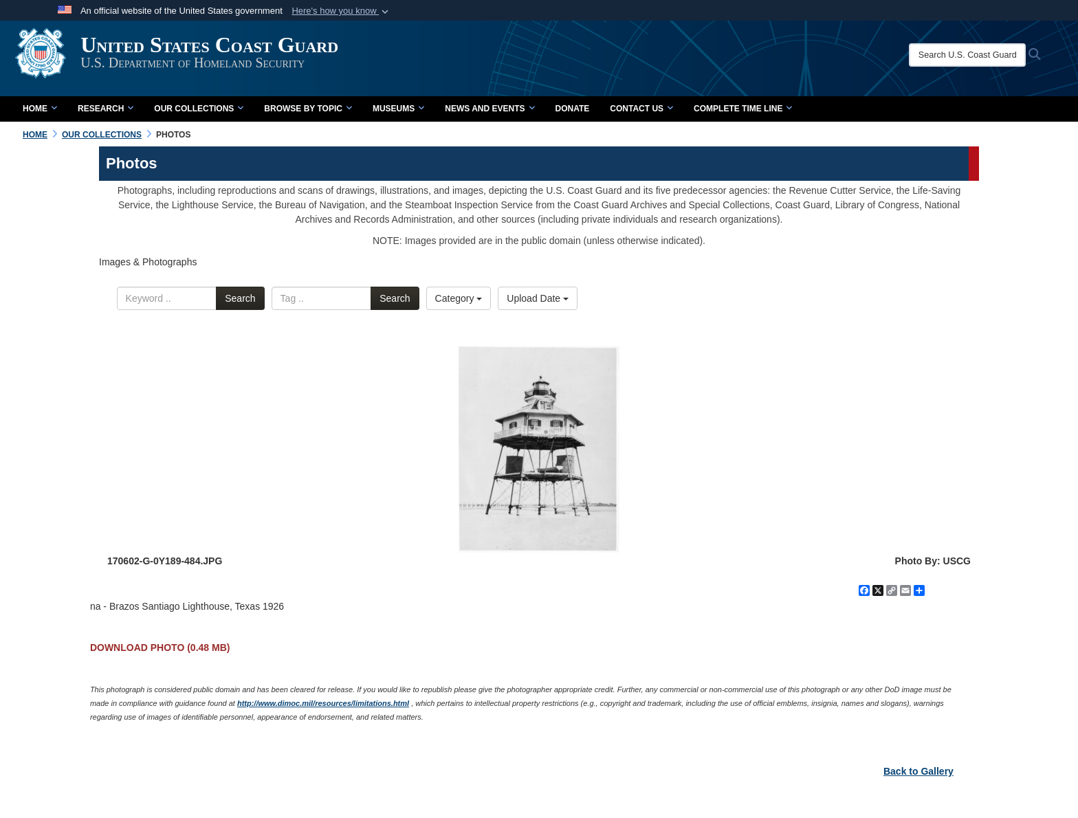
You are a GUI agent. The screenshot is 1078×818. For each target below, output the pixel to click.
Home (40, 108)
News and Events (489, 108)
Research (105, 108)
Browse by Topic (308, 108)
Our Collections (198, 108)
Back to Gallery (918, 771)
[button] (341, 11)
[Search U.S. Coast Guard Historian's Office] (980, 55)
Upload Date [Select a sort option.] (538, 298)
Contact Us (641, 108)
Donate (573, 108)
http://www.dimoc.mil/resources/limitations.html (323, 703)
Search (240, 298)
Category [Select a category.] (459, 298)
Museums (398, 108)
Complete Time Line (743, 108)
